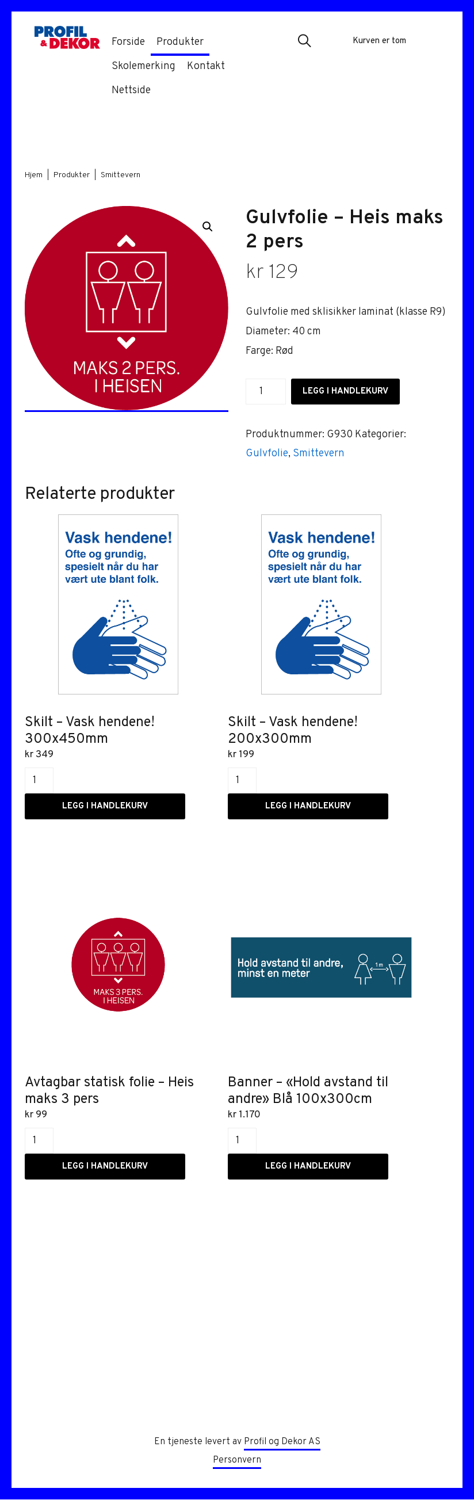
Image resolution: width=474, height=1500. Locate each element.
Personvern (237, 1461)
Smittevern (120, 175)
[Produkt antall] (266, 391)
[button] (304, 42)
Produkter (71, 175)
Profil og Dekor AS (282, 1442)
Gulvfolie (267, 453)
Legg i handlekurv (345, 391)
